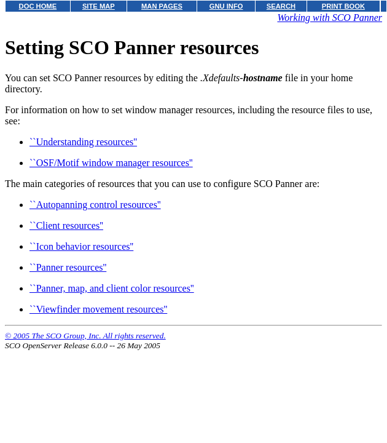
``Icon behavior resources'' (81, 246)
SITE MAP (98, 6)
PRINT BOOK (343, 6)
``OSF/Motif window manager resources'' (111, 163)
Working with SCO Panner (329, 17)
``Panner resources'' (67, 267)
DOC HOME (38, 6)
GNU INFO (226, 6)
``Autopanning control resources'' (95, 204)
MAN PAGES (161, 6)
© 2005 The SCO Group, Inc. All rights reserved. (85, 335)
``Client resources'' (66, 225)
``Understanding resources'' (83, 142)
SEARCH (281, 6)
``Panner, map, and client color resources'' (111, 288)
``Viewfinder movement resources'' (98, 309)
